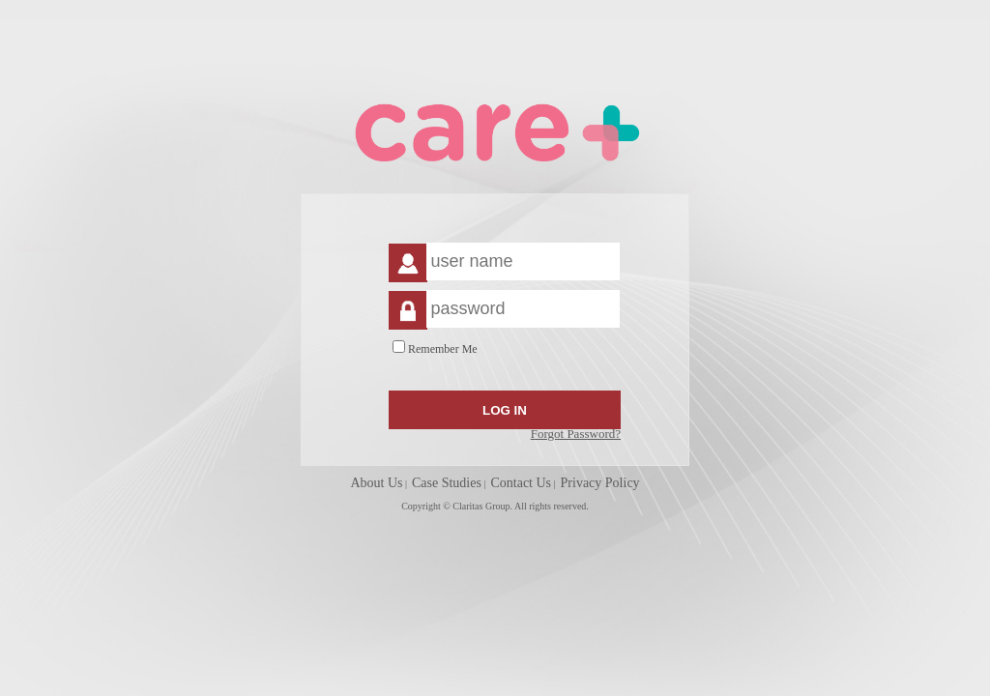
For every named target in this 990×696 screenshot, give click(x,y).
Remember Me (443, 349)
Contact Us (520, 483)
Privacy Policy (600, 483)
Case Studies (446, 483)
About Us (376, 483)
